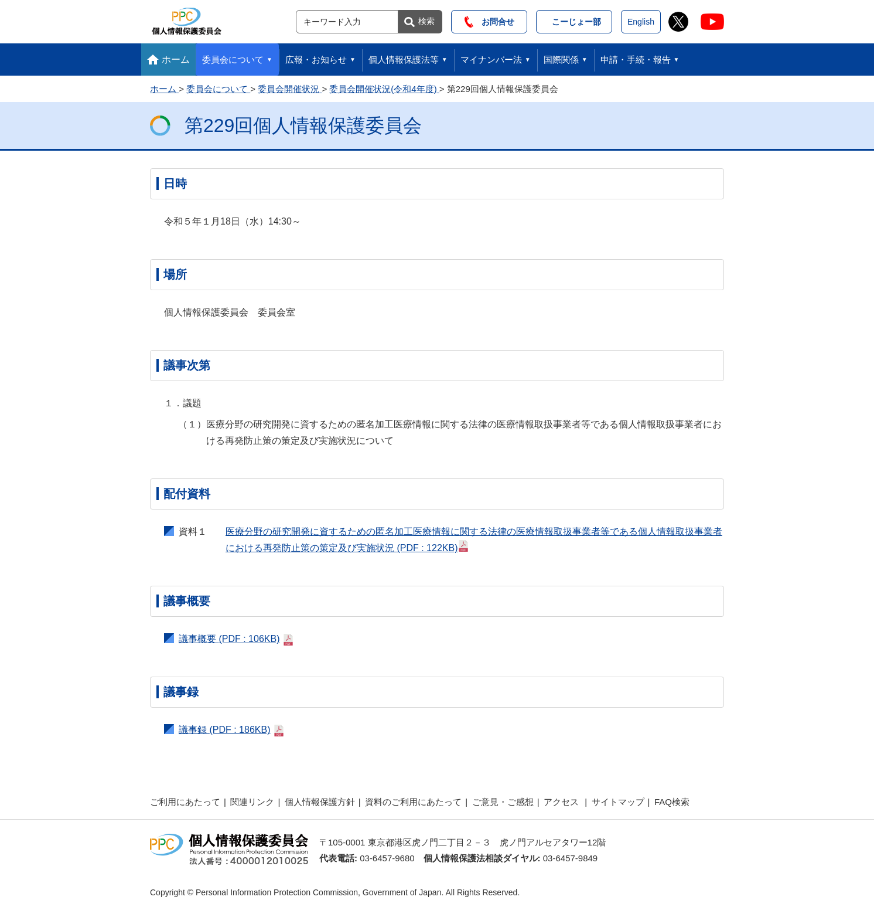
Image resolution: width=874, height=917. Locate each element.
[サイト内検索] (347, 21)
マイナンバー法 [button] (491, 59)
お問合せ (489, 22)
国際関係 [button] (561, 59)
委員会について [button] (233, 59)
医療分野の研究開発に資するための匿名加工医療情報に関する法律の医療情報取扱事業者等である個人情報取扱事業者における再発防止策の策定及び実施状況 (474, 540)
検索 (426, 21)
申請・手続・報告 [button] (635, 59)
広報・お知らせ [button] (316, 59)
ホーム (176, 59)
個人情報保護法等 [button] (403, 59)
